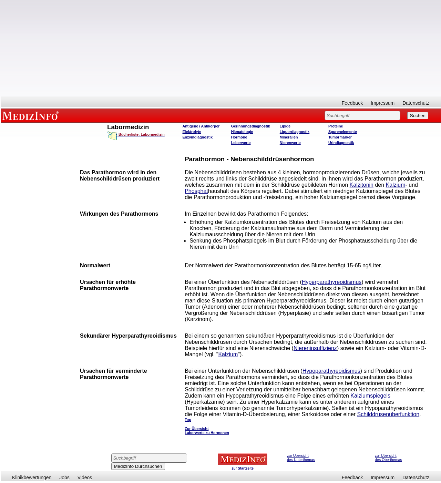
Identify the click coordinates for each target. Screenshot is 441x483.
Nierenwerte (290, 143)
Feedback (352, 103)
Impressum (382, 103)
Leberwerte (241, 143)
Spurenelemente (342, 132)
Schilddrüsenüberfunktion (388, 414)
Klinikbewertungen (31, 477)
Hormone (239, 137)
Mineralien (289, 137)
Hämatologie (242, 132)
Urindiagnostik (341, 143)
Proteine (335, 126)
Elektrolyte (192, 132)
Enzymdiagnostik (198, 137)
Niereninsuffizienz (315, 348)
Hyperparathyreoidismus (331, 282)
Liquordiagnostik (294, 132)
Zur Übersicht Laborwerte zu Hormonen (207, 431)
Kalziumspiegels (370, 396)
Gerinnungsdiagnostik (250, 126)
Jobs (64, 477)
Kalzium (396, 185)
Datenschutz (415, 103)
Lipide (285, 126)
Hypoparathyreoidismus (331, 371)
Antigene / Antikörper (201, 126)
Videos (85, 477)
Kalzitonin (361, 185)
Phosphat (196, 191)
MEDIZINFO (32, 115)
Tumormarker (340, 137)
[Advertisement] (221, 48)
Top (188, 420)
